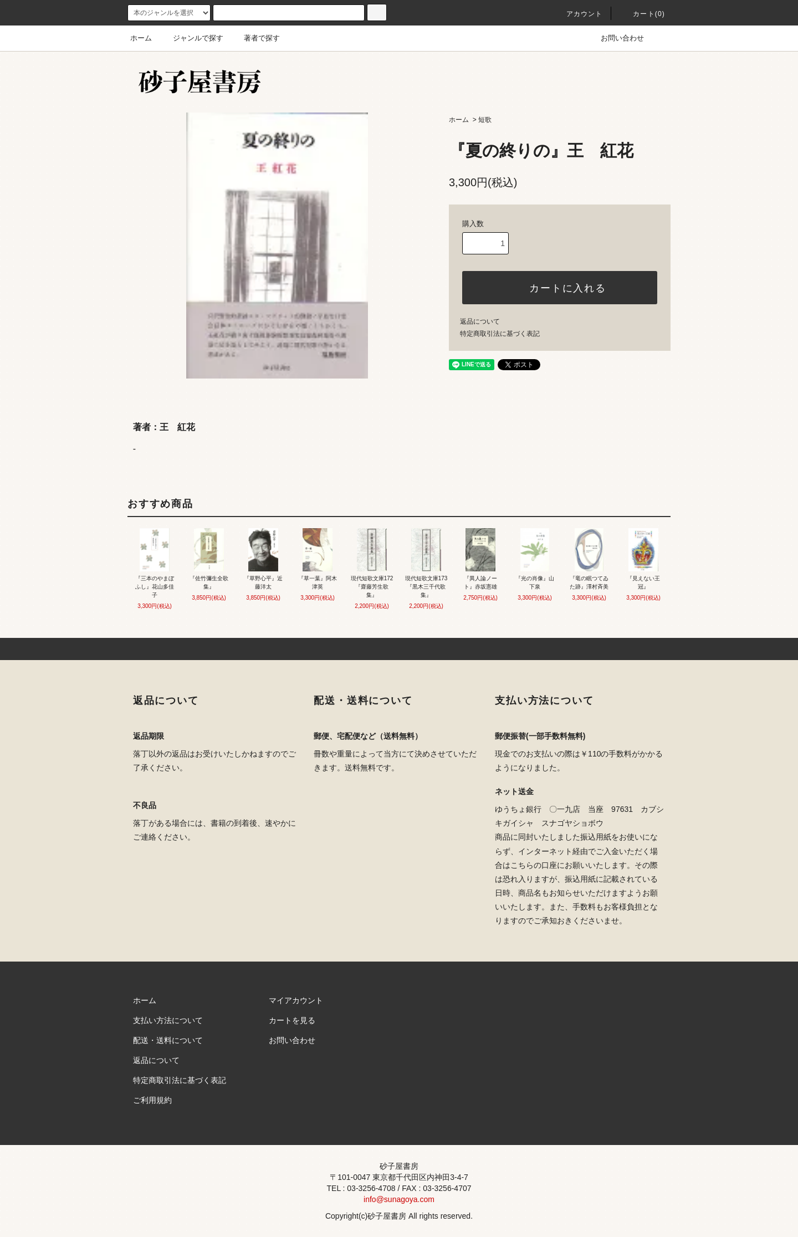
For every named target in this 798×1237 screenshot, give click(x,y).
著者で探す (255, 38)
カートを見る (292, 1020)
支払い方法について (168, 1020)
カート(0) (642, 14)
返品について (480, 321)
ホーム (141, 38)
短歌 (485, 120)
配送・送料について (168, 1040)
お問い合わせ (615, 38)
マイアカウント (296, 1000)
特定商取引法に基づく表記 (500, 334)
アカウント (578, 14)
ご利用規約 (152, 1100)
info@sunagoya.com (399, 1199)
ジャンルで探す (191, 38)
